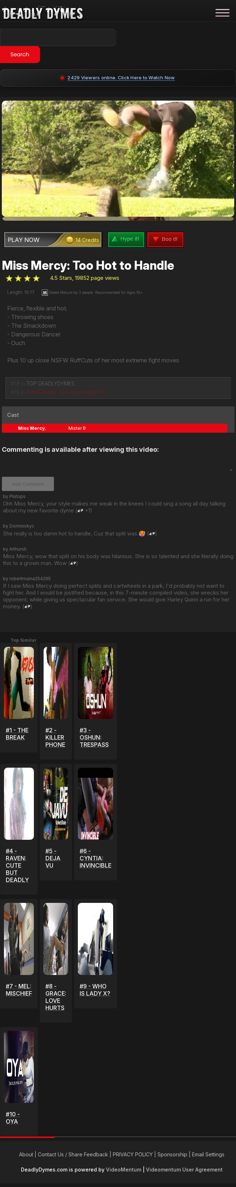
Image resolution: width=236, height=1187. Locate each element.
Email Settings (208, 1154)
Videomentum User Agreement (184, 1169)
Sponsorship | (174, 1154)
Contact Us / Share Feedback (73, 1154)
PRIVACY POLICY (133, 1154)
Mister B (77, 428)
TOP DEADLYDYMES (50, 383)
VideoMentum (123, 1169)
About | (28, 1154)
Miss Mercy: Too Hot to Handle (88, 265)
